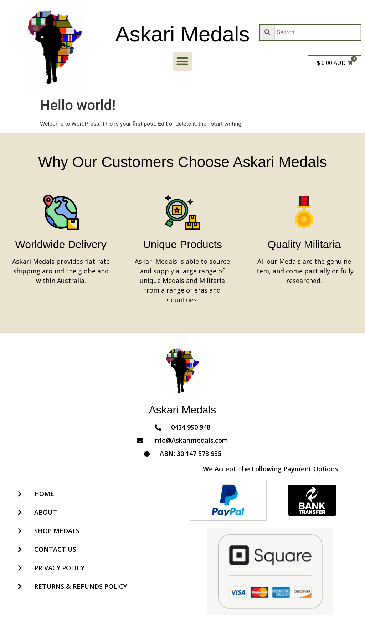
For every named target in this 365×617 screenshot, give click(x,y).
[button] (182, 61)
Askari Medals (182, 34)
